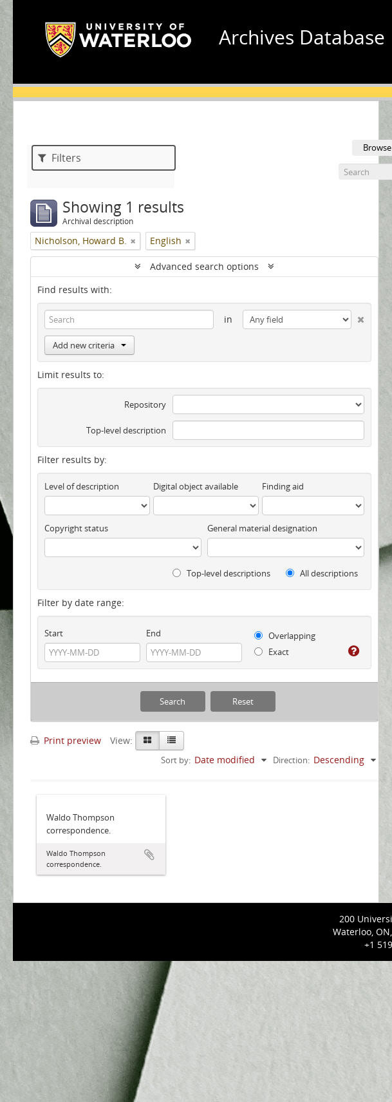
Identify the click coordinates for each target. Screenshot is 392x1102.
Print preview (65, 740)
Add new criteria (89, 345)
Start (53, 633)
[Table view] (171, 740)
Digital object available (195, 486)
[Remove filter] (133, 240)
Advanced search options (204, 266)
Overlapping (284, 635)
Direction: (291, 760)
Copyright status (76, 528)
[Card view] (147, 740)
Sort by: (176, 760)
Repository (145, 404)
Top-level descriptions (221, 573)
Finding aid (283, 486)
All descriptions (322, 573)
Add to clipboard (149, 854)
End (153, 633)
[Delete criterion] (357, 317)
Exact (271, 652)
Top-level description (126, 430)
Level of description (81, 486)
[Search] (129, 319)
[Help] (352, 651)
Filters (59, 158)
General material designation (262, 528)
